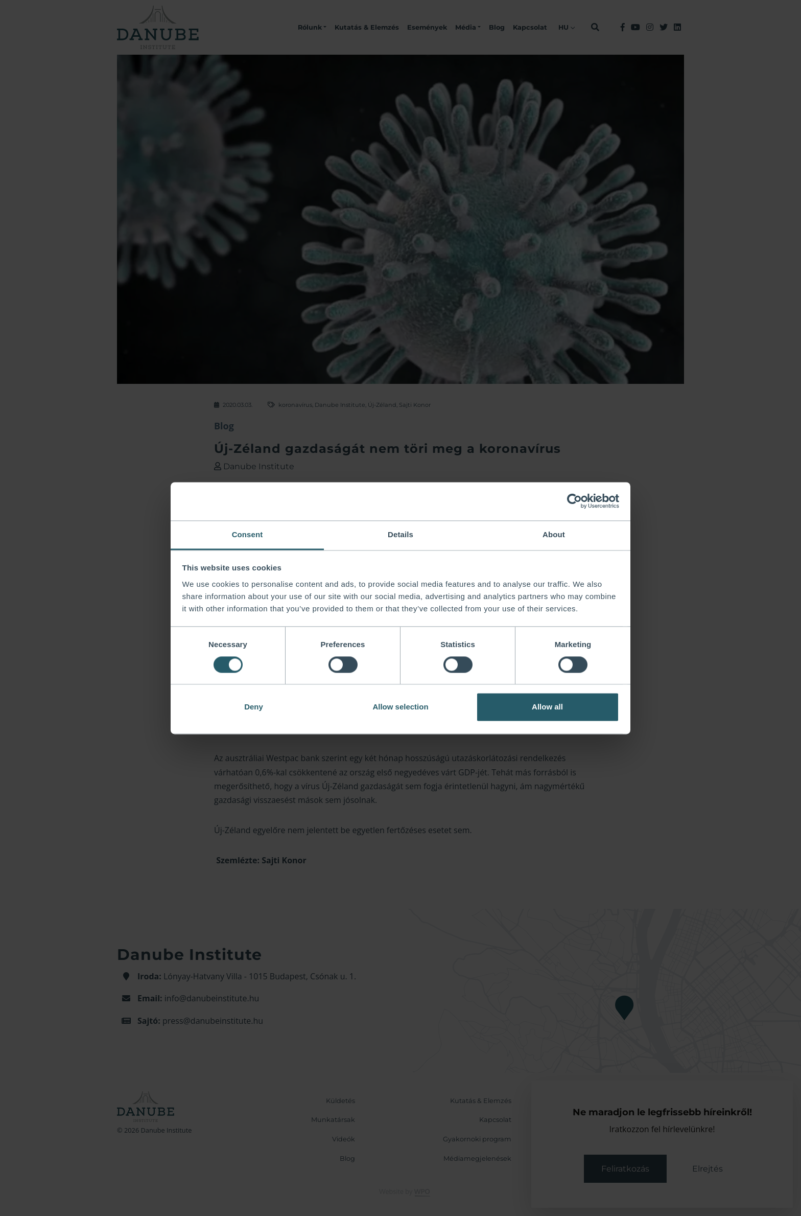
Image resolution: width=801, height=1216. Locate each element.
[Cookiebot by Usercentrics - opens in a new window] (574, 501)
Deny (253, 707)
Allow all (547, 707)
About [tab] (554, 534)
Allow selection (400, 707)
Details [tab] (400, 534)
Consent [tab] (247, 534)
